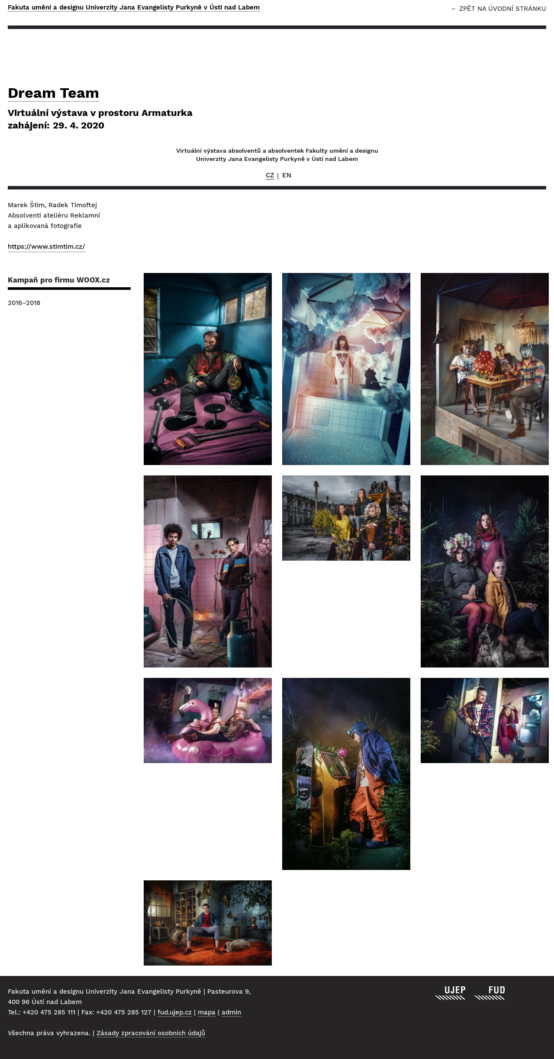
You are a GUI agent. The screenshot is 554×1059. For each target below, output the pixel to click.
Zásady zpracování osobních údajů (151, 1033)
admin (231, 1012)
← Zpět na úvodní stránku (498, 9)
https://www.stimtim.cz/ (46, 246)
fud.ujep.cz (175, 1012)
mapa (207, 1012)
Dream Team (277, 108)
